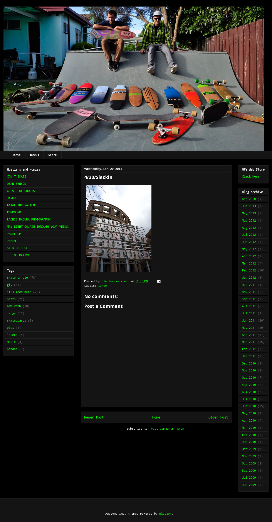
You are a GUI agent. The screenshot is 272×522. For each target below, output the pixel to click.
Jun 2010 (249, 406)
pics (10, 327)
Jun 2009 (249, 485)
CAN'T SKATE (16, 176)
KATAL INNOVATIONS (22, 205)
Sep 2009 (249, 470)
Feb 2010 (249, 435)
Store (52, 155)
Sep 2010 (249, 385)
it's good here (19, 292)
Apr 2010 (249, 420)
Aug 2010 (249, 392)
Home (16, 155)
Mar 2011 (249, 342)
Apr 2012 (249, 256)
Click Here (250, 176)
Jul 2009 (249, 477)
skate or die (17, 277)
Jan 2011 (249, 356)
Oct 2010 (249, 377)
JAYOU (11, 198)
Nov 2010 (249, 370)
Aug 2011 (249, 306)
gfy (9, 285)
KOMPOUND (14, 212)
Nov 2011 (249, 292)
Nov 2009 (249, 456)
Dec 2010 (249, 363)
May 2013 (249, 213)
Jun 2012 (249, 242)
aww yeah (14, 306)
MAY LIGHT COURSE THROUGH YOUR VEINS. (38, 226)
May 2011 (249, 327)
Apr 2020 (249, 199)
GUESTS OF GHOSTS (21, 191)
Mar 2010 (249, 427)
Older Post (218, 417)
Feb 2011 (249, 349)
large (102, 286)
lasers (12, 335)
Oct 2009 (249, 463)
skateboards (16, 320)
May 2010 (249, 413)
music (11, 342)
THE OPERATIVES (19, 255)
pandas (12, 349)
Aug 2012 (249, 227)
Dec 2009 (249, 449)
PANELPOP (14, 234)
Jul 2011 (249, 313)
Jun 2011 (249, 320)
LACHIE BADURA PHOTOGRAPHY (28, 219)
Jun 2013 (249, 206)
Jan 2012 (249, 277)
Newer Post (94, 417)
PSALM (11, 241)
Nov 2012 (249, 220)
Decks (34, 155)
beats (11, 299)
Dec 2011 (249, 285)
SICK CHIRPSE (17, 248)
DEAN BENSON (16, 183)
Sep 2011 (249, 299)
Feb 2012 (249, 270)
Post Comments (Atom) (168, 428)
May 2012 (249, 249)
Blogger (165, 513)
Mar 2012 (249, 263)
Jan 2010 (249, 442)
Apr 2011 (249, 335)
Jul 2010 (249, 399)
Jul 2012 (249, 234)
